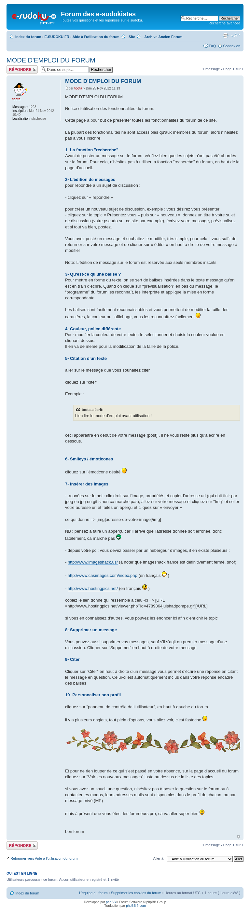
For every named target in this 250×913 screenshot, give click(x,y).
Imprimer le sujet (225, 35)
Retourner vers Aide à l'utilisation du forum (43, 858)
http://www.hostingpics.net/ (93, 588)
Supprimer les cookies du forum (136, 893)
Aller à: (158, 858)
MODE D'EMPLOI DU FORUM (51, 60)
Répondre (22, 69)
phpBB (111, 902)
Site (132, 37)
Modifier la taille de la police (235, 35)
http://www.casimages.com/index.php (102, 575)
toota (78, 88)
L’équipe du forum (93, 893)
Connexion (231, 46)
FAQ (212, 46)
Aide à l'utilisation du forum (95, 37)
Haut (238, 836)
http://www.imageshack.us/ (93, 562)
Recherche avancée (224, 23)
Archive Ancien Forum (163, 37)
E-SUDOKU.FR (56, 37)
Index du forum (28, 37)
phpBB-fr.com (136, 905)
